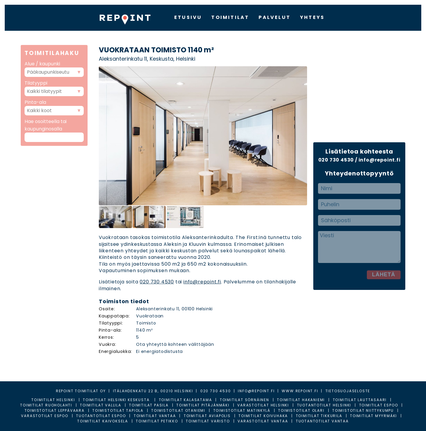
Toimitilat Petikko (157, 421)
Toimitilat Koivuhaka (263, 415)
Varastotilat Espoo (44, 415)
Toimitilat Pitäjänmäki (203, 405)
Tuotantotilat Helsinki (324, 405)
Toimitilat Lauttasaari (360, 399)
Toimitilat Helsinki (53, 399)
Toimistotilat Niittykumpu (363, 410)
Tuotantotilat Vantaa (322, 421)
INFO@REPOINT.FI (256, 390)
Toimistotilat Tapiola (117, 410)
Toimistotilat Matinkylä (241, 410)
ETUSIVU (188, 17)
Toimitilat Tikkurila (319, 415)
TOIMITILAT (230, 17)
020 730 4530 (157, 281)
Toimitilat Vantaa (155, 415)
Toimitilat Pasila (149, 405)
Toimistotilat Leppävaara (55, 410)
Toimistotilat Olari (301, 410)
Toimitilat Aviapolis (207, 415)
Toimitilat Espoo (378, 405)
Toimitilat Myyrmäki (373, 415)
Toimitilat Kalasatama (185, 399)
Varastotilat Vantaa (263, 421)
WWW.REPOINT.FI (300, 390)
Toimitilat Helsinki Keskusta (117, 399)
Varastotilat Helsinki (263, 405)
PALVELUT (275, 17)
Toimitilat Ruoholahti (46, 405)
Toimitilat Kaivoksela (102, 421)
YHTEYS (312, 17)
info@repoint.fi (202, 281)
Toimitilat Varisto (208, 421)
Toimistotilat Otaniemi (178, 410)
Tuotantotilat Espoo (101, 415)
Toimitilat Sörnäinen (244, 399)
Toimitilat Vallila (100, 405)
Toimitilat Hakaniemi (301, 399)
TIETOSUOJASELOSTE (347, 390)
